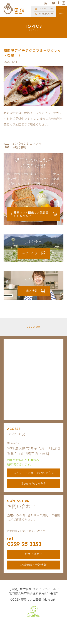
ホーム (45, 3)
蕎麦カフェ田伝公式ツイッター (53, 3)
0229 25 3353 (33, 542)
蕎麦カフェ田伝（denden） (39, 600)
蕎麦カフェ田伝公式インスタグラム (63, 3)
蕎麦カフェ (14, 8)
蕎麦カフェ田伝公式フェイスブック (58, 3)
